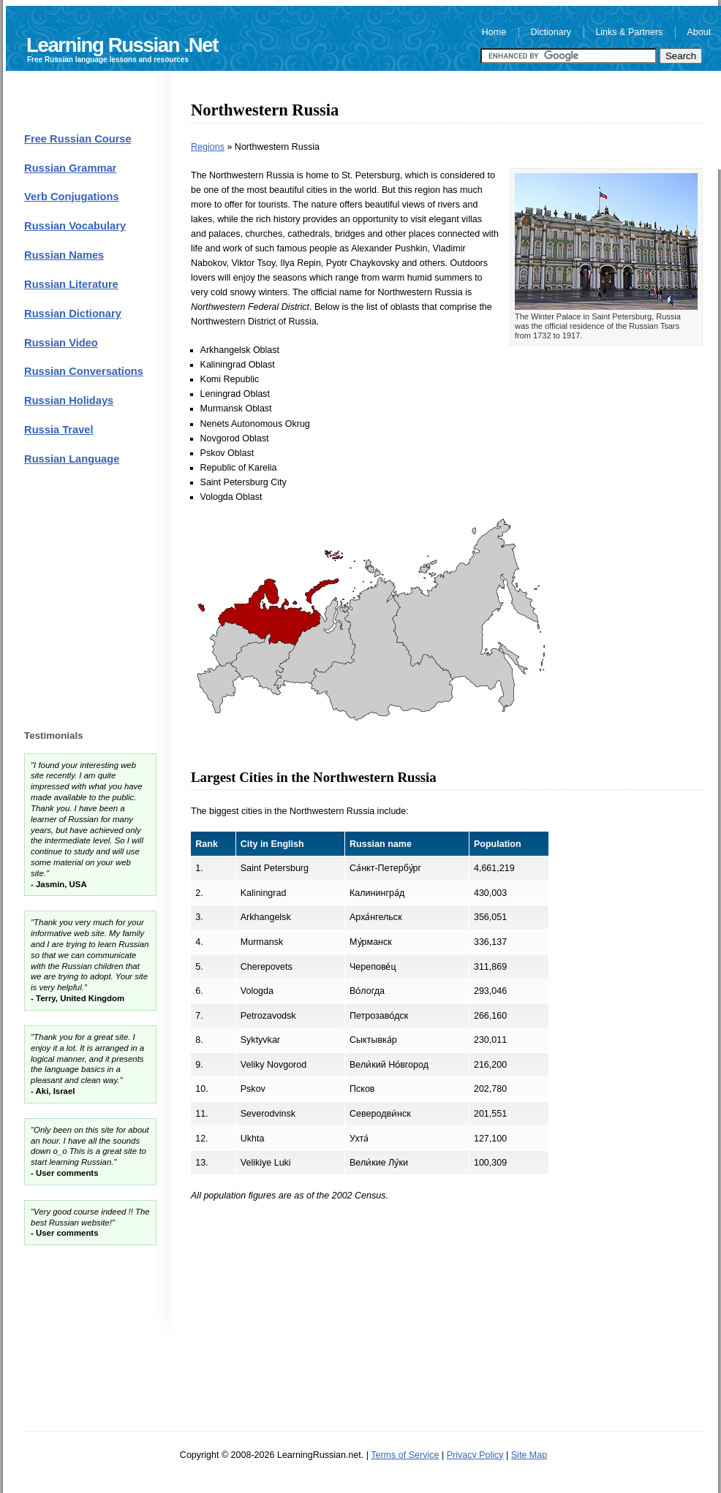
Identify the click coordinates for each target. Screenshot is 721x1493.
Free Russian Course (78, 139)
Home (494, 33)
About (699, 33)
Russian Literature (71, 284)
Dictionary (550, 33)
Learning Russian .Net (122, 45)
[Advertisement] (447, 1319)
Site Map (529, 1455)
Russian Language (71, 459)
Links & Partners (629, 33)
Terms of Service (405, 1455)
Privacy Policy (475, 1455)
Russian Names (64, 255)
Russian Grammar (70, 168)
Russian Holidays (68, 400)
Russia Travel (59, 430)
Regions (207, 147)
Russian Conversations (83, 371)
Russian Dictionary (72, 313)
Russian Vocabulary (75, 226)
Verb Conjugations (71, 196)
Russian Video (61, 343)
